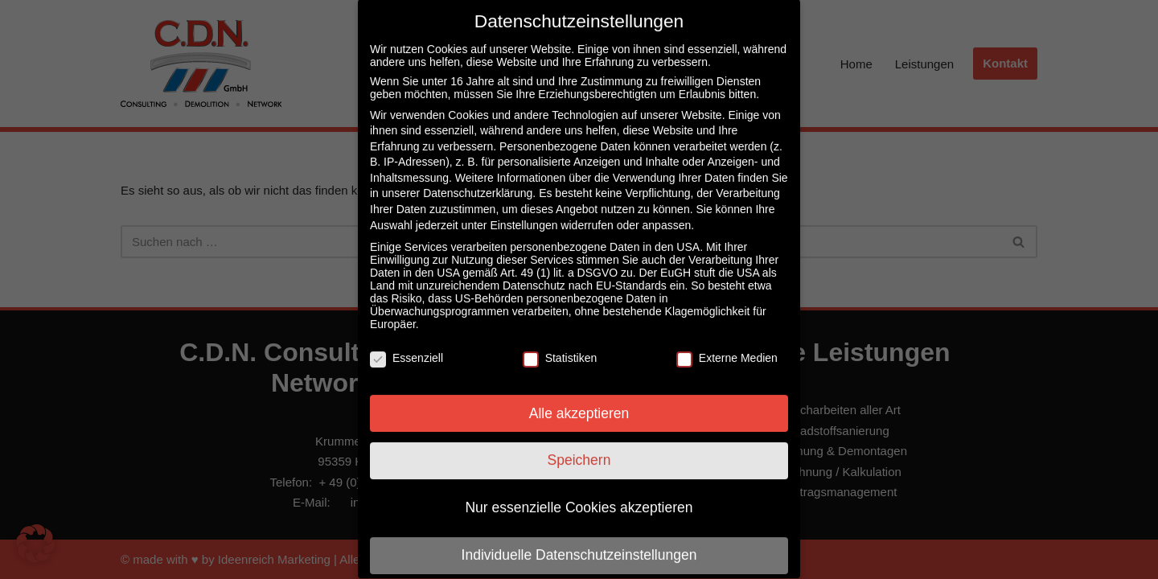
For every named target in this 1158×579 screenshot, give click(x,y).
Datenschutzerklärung (477, 177)
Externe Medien (727, 341)
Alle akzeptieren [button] (579, 397)
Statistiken (560, 341)
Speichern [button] (579, 445)
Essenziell (406, 341)
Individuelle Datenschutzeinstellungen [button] (579, 540)
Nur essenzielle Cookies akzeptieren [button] (578, 492)
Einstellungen (523, 209)
